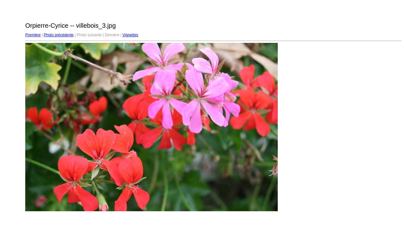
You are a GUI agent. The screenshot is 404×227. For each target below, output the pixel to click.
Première (33, 35)
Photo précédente (59, 35)
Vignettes (130, 35)
